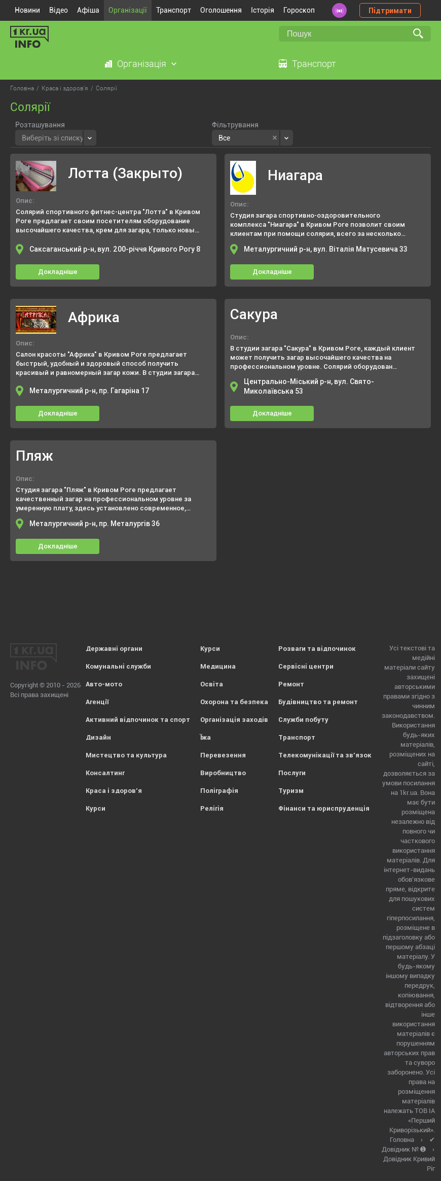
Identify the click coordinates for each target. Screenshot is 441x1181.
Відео (58, 10)
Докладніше (58, 271)
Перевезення (223, 755)
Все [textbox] (224, 138)
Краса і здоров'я (114, 790)
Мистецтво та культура (126, 755)
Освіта (211, 684)
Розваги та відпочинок (317, 648)
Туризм (291, 790)
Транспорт (173, 10)
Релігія (212, 808)
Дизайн (98, 737)
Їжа (205, 737)
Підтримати (390, 11)
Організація (141, 63)
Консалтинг (105, 773)
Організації (127, 10)
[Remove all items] (274, 138)
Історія (262, 10)
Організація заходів (234, 719)
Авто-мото (104, 684)
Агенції (97, 702)
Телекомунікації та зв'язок (325, 755)
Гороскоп (299, 10)
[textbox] (53, 136)
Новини (27, 10)
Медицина (218, 666)
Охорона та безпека (234, 702)
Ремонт (291, 684)
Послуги (292, 773)
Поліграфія (219, 790)
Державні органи (114, 648)
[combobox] (55, 138)
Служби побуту (303, 719)
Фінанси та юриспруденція (324, 808)
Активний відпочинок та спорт (138, 719)
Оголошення (221, 10)
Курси (95, 808)
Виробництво (223, 773)
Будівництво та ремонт (318, 702)
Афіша (88, 10)
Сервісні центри (306, 666)
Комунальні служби (118, 666)
